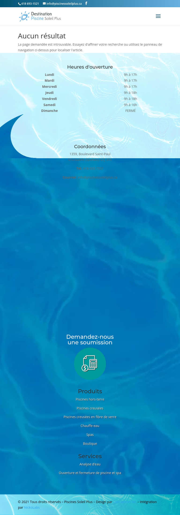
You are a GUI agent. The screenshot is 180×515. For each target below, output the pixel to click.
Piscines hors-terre (90, 399)
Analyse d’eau (89, 464)
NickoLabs (32, 507)
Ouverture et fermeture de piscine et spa (90, 473)
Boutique (90, 443)
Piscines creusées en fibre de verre (90, 417)
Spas (90, 434)
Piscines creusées (90, 408)
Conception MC (125, 502)
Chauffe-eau (90, 425)
